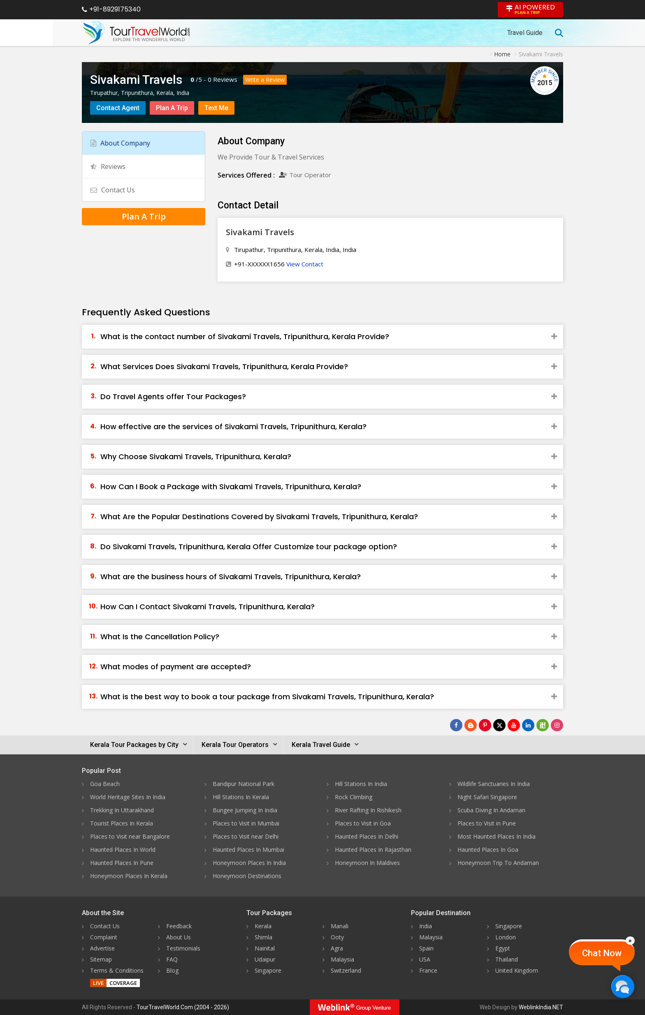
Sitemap (101, 959)
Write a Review (265, 79)
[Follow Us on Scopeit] (542, 725)
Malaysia (342, 959)
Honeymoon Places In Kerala (128, 876)
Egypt (502, 948)
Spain (426, 948)
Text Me (216, 108)
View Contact (304, 264)
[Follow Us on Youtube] (514, 725)
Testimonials (183, 948)
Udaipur (265, 959)
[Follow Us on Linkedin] (528, 725)
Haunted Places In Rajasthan (373, 849)
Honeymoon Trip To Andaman (498, 863)
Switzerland (346, 970)
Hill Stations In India (361, 784)
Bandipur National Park (243, 784)
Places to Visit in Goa (363, 823)
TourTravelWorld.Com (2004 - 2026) (183, 1007)
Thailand (506, 959)
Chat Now (602, 953)
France (428, 970)
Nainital (265, 948)
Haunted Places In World (122, 849)
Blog (172, 970)
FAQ (172, 959)
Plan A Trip (172, 108)
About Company (120, 143)
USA (424, 959)
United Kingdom (516, 970)
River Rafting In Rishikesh (368, 810)
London (505, 937)
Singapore (268, 970)
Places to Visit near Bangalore (130, 836)
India (425, 926)
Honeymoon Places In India (249, 863)
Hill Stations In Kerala (241, 797)
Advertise (102, 948)
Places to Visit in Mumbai (246, 823)
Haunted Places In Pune (121, 863)
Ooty (337, 937)
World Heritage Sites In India (127, 797)
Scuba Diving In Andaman (491, 810)
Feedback (179, 926)
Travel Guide (525, 33)
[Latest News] (470, 725)
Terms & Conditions (117, 970)
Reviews (225, 79)
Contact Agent (117, 108)
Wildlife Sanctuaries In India (493, 784)
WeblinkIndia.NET (541, 1007)
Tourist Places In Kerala (121, 823)
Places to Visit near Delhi (245, 836)
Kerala (263, 926)
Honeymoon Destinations (247, 876)
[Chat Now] (622, 986)
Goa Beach (105, 784)
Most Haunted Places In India (496, 836)
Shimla (263, 937)
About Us (178, 937)
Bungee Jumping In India (245, 810)
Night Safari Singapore (487, 797)
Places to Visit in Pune (486, 823)
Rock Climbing (353, 797)
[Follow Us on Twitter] (499, 725)
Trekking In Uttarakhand (122, 810)
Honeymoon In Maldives (367, 863)
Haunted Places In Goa (487, 849)
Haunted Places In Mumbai (248, 849)
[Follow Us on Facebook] (456, 725)
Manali (339, 926)
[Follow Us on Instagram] (557, 725)
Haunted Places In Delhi (366, 836)
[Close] (630, 940)
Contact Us (112, 189)
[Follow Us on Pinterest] (485, 725)
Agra (337, 948)
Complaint (103, 937)
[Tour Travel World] (136, 33)
